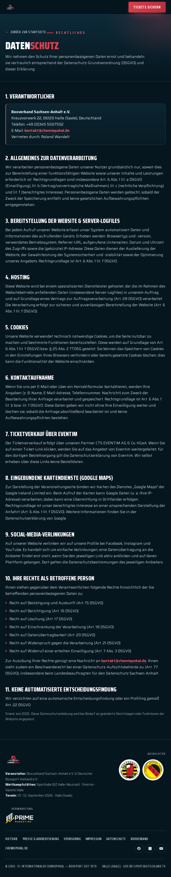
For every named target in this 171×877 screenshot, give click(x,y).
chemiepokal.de (16, 848)
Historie (11, 838)
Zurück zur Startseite (25, 32)
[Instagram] (150, 848)
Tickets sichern (147, 7)
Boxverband (139, 838)
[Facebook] (138, 848)
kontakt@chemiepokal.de (46, 130)
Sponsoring (72, 838)
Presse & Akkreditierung (41, 838)
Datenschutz (116, 838)
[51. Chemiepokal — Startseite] (10, 7)
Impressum (93, 838)
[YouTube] (161, 848)
